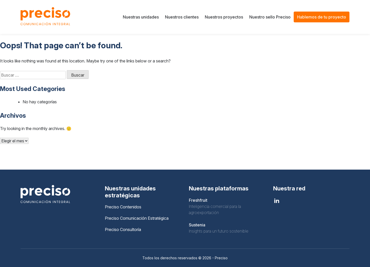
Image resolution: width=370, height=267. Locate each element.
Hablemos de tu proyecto (321, 17)
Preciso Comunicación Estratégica (137, 218)
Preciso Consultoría (123, 229)
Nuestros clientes (182, 17)
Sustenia (197, 224)
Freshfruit (198, 200)
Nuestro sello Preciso (270, 17)
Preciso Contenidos (123, 206)
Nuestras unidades (141, 17)
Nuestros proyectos (224, 17)
